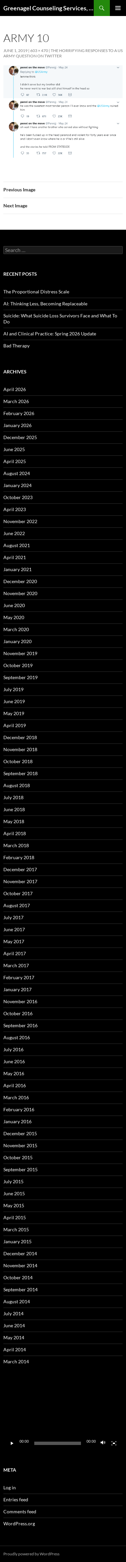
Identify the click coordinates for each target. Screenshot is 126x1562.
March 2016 (16, 1097)
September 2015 (20, 1169)
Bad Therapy (16, 345)
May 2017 (13, 941)
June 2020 (14, 605)
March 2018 (16, 845)
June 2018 (14, 809)
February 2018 (18, 857)
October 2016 (18, 1013)
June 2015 (14, 1193)
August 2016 (16, 1037)
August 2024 (16, 473)
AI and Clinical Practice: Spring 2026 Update (49, 333)
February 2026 (18, 413)
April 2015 (14, 1217)
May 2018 (13, 821)
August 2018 (16, 785)
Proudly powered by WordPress (31, 1553)
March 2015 (16, 1229)
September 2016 (20, 1025)
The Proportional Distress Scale (36, 291)
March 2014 (16, 1361)
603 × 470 (39, 50)
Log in (9, 1487)
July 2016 (13, 1049)
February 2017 (18, 977)
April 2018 (14, 833)
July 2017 (13, 917)
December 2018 (20, 737)
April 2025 (14, 461)
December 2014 (20, 1253)
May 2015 (13, 1205)
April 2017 (14, 953)
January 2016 (17, 1121)
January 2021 (17, 569)
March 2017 (16, 965)
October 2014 (18, 1277)
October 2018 (18, 761)
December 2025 (20, 437)
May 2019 (13, 713)
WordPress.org (19, 1523)
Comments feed (19, 1511)
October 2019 (18, 665)
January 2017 (17, 989)
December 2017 (20, 869)
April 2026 (14, 389)
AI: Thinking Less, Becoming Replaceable (45, 303)
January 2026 (17, 425)
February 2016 (18, 1109)
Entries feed (15, 1499)
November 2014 (20, 1265)
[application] (63, 1417)
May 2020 (13, 617)
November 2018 (20, 749)
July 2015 (13, 1181)
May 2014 (13, 1337)
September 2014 (20, 1289)
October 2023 (18, 497)
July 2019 (13, 689)
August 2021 (16, 545)
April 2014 (14, 1349)
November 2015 (20, 1145)
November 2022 (20, 521)
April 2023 (14, 509)
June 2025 (14, 449)
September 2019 (20, 677)
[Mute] (103, 1443)
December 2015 (20, 1133)
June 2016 (14, 1061)
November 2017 (20, 881)
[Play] (12, 1443)
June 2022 (14, 533)
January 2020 (17, 641)
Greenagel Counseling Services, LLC (48, 8)
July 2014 (13, 1313)
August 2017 (16, 905)
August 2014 (16, 1301)
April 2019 (14, 725)
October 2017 (18, 893)
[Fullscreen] (114, 1443)
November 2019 (20, 653)
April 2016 (14, 1085)
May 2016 (13, 1073)
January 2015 (17, 1241)
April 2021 (14, 557)
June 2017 (14, 929)
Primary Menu (118, 8)
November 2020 (20, 593)
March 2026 (16, 401)
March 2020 (16, 629)
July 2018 (13, 797)
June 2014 (14, 1325)
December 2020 (20, 581)
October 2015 (18, 1157)
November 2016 (20, 1001)
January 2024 (17, 485)
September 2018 (20, 773)
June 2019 (14, 701)
